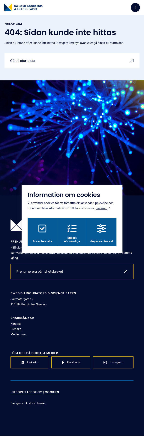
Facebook (71, 364)
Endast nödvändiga (72, 233)
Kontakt (15, 326)
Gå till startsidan (24, 61)
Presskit (15, 331)
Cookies (52, 394)
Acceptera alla (41, 233)
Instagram (113, 364)
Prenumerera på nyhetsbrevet (41, 273)
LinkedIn (29, 364)
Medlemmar (18, 336)
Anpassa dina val (102, 233)
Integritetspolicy (26, 394)
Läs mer (103, 208)
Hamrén (41, 405)
